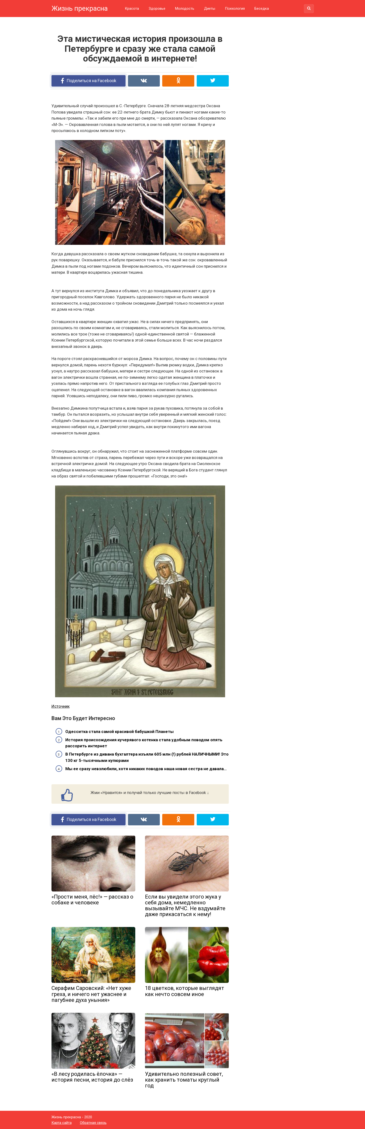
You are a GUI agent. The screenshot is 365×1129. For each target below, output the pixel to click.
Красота (132, 8)
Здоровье (157, 8)
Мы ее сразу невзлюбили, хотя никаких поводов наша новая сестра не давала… (146, 768)
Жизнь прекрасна (79, 8)
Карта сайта (61, 1122)
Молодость (184, 8)
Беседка (262, 8)
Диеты (209, 8)
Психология (235, 8)
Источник (60, 706)
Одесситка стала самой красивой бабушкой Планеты (119, 731)
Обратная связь (93, 1122)
